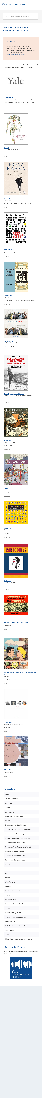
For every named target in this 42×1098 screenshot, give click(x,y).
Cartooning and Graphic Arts (15, 825)
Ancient (7, 807)
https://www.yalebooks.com (16, 55)
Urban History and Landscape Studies (18, 939)
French (7, 864)
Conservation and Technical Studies (18, 838)
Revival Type (8, 295)
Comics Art (7, 488)
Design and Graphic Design (14, 851)
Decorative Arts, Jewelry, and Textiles (18, 847)
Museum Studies (11, 899)
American (8, 803)
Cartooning (7, 581)
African (7, 794)
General (7, 869)
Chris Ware (7, 769)
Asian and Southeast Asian (14, 816)
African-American (11, 799)
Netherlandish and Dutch (14, 904)
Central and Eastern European (16, 834)
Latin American (10, 882)
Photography (10, 921)
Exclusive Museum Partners (15, 856)
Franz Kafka (7, 199)
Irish (6, 873)
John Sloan (7, 440)
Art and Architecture (14, 27)
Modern (7, 895)
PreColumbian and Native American (18, 926)
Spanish (7, 934)
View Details (7, 108)
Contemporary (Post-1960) (15, 842)
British (7, 821)
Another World (8, 341)
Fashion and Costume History (15, 860)
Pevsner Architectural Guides (15, 917)
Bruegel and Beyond (10, 97)
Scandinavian (9, 930)
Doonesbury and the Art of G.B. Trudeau (16, 622)
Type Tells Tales (9, 249)
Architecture (9, 812)
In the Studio (8, 722)
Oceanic (7, 908)
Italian (7, 877)
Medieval (8, 886)
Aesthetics (7, 528)
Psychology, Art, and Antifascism (14, 394)
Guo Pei (6, 148)
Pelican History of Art (13, 913)
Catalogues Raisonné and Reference (18, 829)
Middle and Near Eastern (14, 891)
